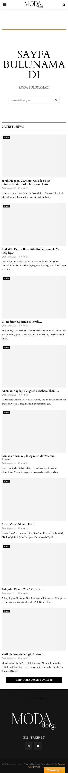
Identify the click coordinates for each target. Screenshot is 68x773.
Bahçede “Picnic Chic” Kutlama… (24, 589)
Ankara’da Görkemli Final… (19, 524)
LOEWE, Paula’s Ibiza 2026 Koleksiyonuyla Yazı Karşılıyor (31, 251)
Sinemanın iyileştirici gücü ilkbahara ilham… (30, 391)
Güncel (6, 137)
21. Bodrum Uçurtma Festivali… (22, 322)
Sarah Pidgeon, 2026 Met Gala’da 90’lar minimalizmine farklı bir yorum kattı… (26, 182)
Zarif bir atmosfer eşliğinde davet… (24, 654)
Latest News (13, 127)
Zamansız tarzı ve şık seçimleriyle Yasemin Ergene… (28, 457)
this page (41, 698)
